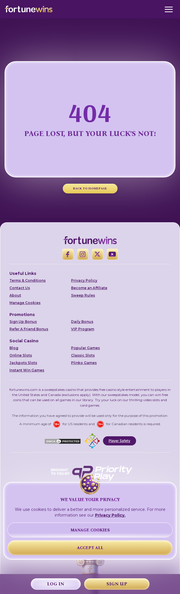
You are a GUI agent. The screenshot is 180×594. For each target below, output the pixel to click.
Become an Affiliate (89, 288)
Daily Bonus (82, 321)
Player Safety (119, 441)
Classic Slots (83, 355)
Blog (13, 348)
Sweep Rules (83, 295)
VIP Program (82, 329)
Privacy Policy (84, 280)
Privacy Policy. (110, 515)
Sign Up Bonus (23, 321)
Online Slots (20, 355)
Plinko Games (84, 363)
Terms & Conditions (27, 280)
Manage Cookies (25, 303)
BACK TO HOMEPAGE (90, 188)
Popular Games (85, 348)
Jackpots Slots (23, 363)
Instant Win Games (26, 370)
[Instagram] (82, 254)
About (15, 295)
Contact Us (19, 288)
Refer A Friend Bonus (28, 329)
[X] (97, 254)
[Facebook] (68, 254)
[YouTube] (112, 254)
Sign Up (116, 584)
